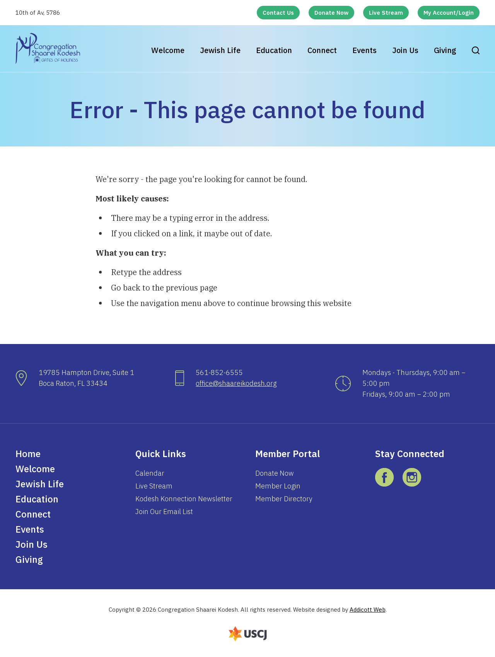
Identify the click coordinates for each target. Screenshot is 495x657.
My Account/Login (448, 12)
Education (274, 50)
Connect (322, 50)
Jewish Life (220, 50)
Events (364, 50)
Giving (445, 50)
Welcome (167, 50)
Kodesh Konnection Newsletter (183, 498)
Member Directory (283, 498)
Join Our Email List (164, 511)
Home (28, 453)
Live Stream (386, 12)
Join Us (405, 50)
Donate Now (331, 12)
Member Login (277, 486)
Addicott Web (368, 609)
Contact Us (278, 12)
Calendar (149, 473)
